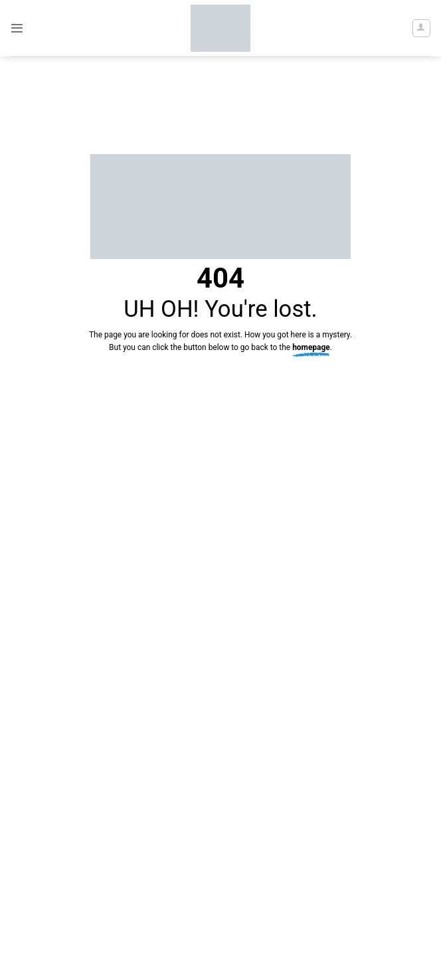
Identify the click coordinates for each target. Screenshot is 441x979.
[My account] (421, 28)
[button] (17, 28)
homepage (311, 347)
